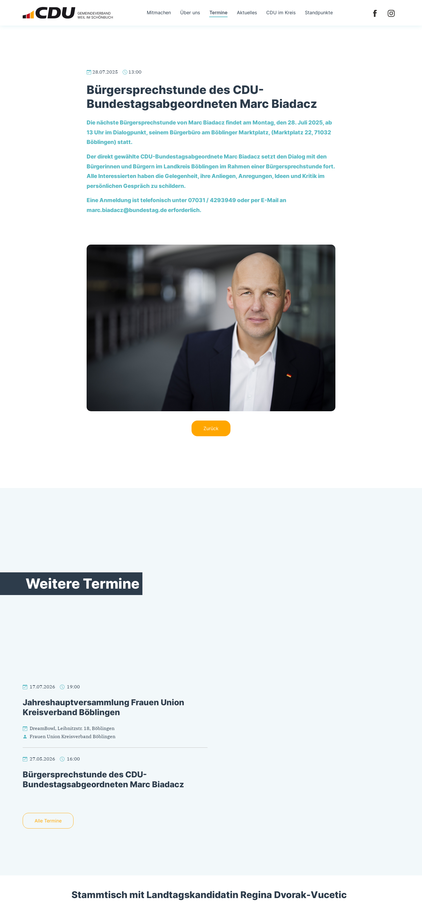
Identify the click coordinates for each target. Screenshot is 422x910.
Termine (218, 12)
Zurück (211, 428)
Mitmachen (159, 12)
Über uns (190, 12)
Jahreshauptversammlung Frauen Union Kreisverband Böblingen (103, 707)
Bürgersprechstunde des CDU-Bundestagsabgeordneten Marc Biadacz (103, 779)
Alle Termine (48, 821)
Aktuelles (247, 12)
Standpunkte (319, 12)
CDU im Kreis (281, 12)
